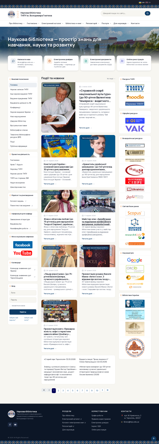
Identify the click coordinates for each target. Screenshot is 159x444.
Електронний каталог (71, 419)
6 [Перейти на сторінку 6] (77, 390)
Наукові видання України (20, 112)
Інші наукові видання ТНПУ (21, 94)
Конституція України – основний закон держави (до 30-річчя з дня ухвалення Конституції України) (58, 168)
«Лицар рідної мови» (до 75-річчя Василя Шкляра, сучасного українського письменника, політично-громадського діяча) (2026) (58, 279)
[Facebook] (10, 424)
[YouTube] (15, 424)
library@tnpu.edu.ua (131, 422)
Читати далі (85, 128)
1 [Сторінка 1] (53, 390)
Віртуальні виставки (18, 125)
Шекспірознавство (18, 187)
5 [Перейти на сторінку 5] (72, 390)
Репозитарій (67, 426)
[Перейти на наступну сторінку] (102, 390)
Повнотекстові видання (20, 206)
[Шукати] (147, 13)
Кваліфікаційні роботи (19, 228)
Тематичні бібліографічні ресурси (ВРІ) (20, 136)
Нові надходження (18, 116)
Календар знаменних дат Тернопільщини (20, 276)
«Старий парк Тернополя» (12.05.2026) (60, 359)
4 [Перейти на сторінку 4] (68, 390)
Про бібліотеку (68, 415)
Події (12, 142)
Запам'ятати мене (18, 306)
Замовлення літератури (20, 219)
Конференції (15, 107)
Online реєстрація (99, 430)
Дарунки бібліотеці (18, 121)
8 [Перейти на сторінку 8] (87, 390)
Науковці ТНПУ (16, 169)
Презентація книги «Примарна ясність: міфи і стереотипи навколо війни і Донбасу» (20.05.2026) (59, 332)
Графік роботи (97, 415)
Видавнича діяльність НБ (20, 103)
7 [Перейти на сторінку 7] (82, 390)
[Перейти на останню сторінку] (107, 390)
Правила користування (101, 419)
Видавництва (15, 224)
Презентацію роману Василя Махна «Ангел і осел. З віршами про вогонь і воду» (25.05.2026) (96, 278)
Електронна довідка (100, 423)
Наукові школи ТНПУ (18, 174)
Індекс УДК (96, 426)
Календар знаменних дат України (20, 269)
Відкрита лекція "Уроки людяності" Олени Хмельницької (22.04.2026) (93, 360)
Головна (13, 85)
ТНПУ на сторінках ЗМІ (19, 178)
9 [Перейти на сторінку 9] (91, 390)
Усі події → (111, 79)
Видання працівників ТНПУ (21, 98)
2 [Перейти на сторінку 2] (58, 390)
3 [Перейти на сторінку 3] (63, 390)
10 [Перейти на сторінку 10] (97, 390)
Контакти (135, 23)
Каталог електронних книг (73, 423)
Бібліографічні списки (19, 130)
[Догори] (153, 438)
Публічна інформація (18, 146)
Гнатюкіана (14, 160)
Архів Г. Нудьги (16, 165)
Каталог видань (17, 201)
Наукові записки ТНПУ (19, 89)
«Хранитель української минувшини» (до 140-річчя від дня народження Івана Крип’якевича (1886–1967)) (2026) (97, 169)
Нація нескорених (17, 183)
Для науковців (68, 430)
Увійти (23, 312)
